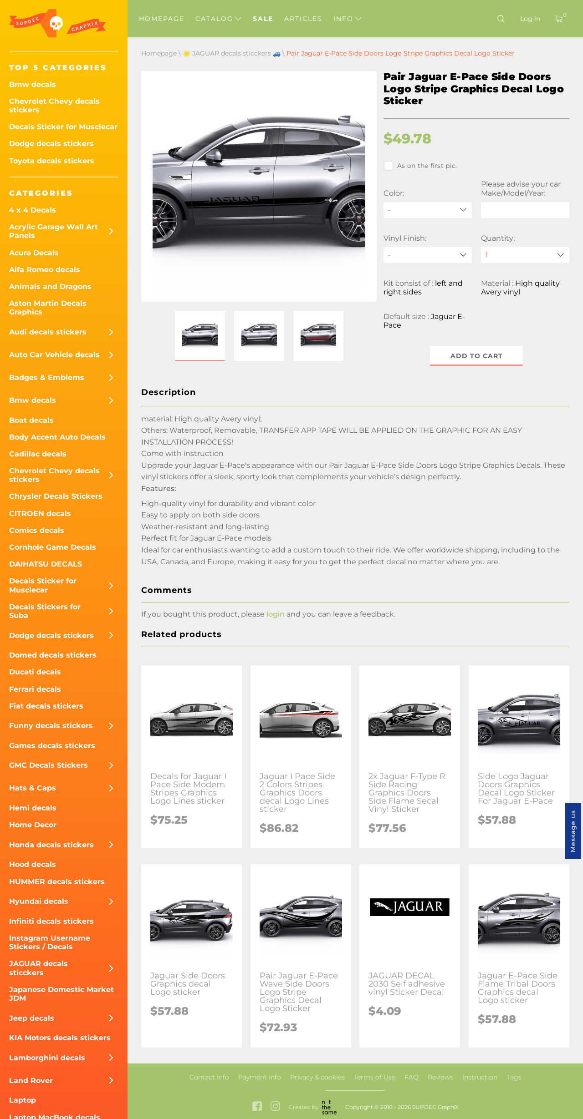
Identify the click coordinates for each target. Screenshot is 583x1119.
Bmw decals (32, 84)
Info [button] (347, 19)
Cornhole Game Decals (52, 547)
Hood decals (32, 864)
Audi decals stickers (48, 332)
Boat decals (31, 420)
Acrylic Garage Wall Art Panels (53, 231)
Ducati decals (35, 672)
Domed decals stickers (53, 655)
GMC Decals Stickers (48, 765)
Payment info (259, 1077)
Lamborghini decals (47, 1057)
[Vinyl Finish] (428, 255)
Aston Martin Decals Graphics (48, 307)
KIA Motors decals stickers (60, 1037)
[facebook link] (257, 1107)
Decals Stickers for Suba (45, 611)
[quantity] (525, 255)
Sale (263, 19)
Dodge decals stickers (51, 143)
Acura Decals (34, 252)
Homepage (161, 19)
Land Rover (31, 1080)
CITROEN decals (40, 513)
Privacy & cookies (317, 1077)
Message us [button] (573, 831)
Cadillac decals (37, 454)
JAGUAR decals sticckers (38, 968)
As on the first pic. (420, 166)
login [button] (275, 614)
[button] (200, 336)
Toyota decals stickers (51, 161)
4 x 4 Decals (32, 210)
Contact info (209, 1077)
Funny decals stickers (51, 725)
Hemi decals (32, 808)
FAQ (411, 1077)
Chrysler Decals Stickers (55, 496)
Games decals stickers (52, 745)
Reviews (440, 1077)
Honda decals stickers (51, 845)
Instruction (479, 1077)
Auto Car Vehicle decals (54, 354)
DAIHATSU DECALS (45, 564)
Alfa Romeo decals (44, 269)
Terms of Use (374, 1077)
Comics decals (36, 530)
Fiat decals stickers (46, 706)
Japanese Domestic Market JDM (61, 994)
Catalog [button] (218, 19)
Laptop (22, 1100)
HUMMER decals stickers (57, 881)
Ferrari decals (35, 689)
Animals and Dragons (50, 286)
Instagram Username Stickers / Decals (49, 942)
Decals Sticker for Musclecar (63, 126)
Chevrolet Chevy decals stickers (54, 105)
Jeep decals (31, 1018)
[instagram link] (275, 1107)
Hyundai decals (38, 901)
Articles (303, 19)
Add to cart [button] (476, 356)
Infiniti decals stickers (51, 921)
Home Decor (32, 824)
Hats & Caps (32, 788)
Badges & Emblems (46, 377)
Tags (514, 1077)
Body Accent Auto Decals (57, 437)
